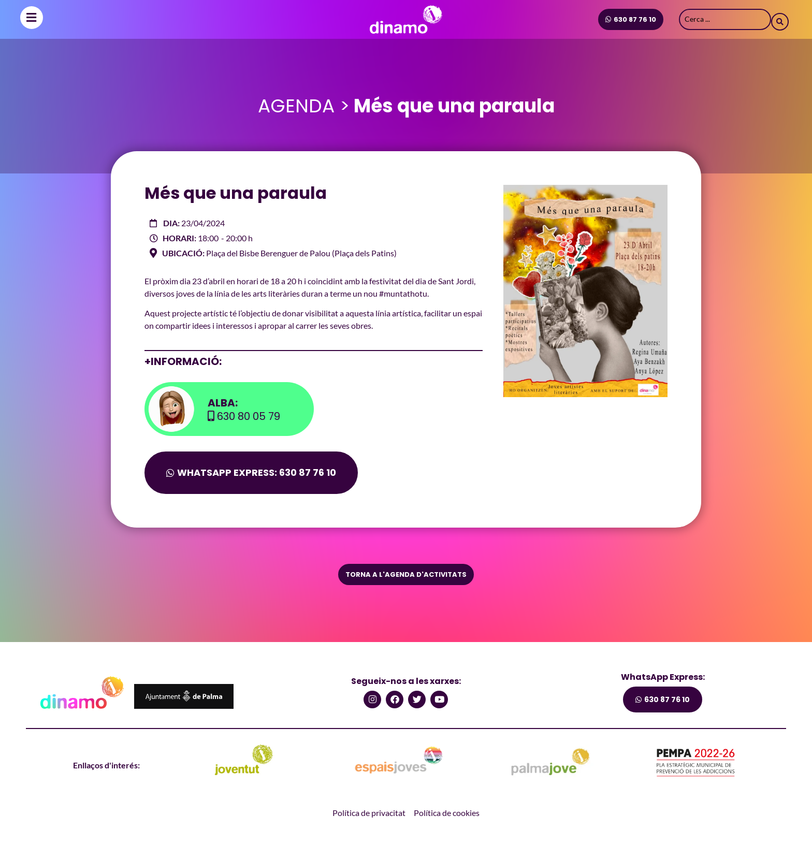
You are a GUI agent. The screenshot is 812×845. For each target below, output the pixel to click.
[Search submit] (780, 19)
